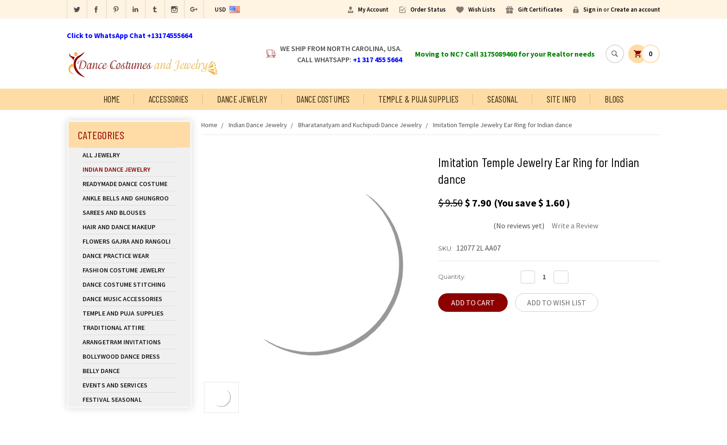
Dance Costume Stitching (124, 284)
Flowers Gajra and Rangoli (127, 241)
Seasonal (502, 99)
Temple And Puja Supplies (129, 313)
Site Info (561, 99)
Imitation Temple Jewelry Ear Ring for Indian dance (502, 125)
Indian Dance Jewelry (129, 169)
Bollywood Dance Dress (121, 356)
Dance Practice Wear (129, 256)
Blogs (614, 99)
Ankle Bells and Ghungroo (126, 198)
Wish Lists (481, 9)
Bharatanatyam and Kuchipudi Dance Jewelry (360, 125)
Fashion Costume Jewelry (129, 270)
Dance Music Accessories (122, 299)
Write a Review (575, 225)
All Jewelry (129, 155)
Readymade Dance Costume (129, 184)
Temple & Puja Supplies (418, 99)
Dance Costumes (323, 99)
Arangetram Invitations (122, 342)
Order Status (428, 9)
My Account (373, 9)
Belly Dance (129, 371)
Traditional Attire (114, 327)
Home (111, 99)
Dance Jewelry (242, 99)
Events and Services (115, 385)
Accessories (168, 99)
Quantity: (452, 276)
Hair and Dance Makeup (129, 227)
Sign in (592, 9)
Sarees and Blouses (129, 212)
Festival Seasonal (112, 399)
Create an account (635, 9)
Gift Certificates (540, 9)
